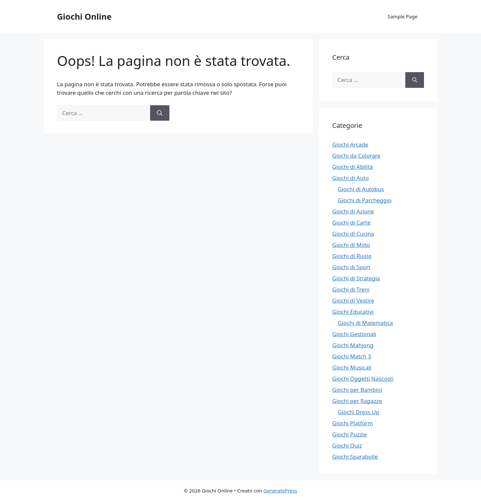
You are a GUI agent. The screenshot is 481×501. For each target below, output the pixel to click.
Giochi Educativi (353, 311)
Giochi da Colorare (356, 155)
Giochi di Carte (351, 222)
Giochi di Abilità (352, 166)
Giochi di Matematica (365, 323)
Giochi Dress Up (358, 412)
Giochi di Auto (350, 178)
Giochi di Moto (351, 245)
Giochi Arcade (350, 144)
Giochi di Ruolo (352, 256)
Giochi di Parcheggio (365, 200)
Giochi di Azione (353, 211)
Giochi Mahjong (353, 345)
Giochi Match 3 (351, 356)
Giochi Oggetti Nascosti (363, 378)
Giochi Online (84, 16)
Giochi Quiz (347, 445)
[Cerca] (159, 113)
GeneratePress (280, 490)
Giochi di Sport (351, 267)
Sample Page (402, 16)
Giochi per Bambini (357, 389)
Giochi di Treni (351, 289)
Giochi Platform (352, 423)
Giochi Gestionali (354, 334)
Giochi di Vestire (353, 300)
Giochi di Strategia (356, 278)
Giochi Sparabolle (355, 456)
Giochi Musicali (351, 367)
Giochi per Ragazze (357, 401)
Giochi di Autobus (361, 189)
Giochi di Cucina (353, 233)
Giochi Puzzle (349, 434)
